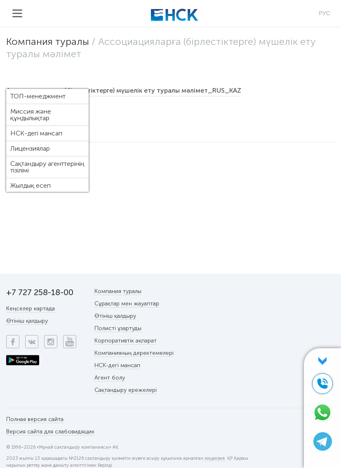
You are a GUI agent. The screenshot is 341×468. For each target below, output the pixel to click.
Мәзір (17, 13)
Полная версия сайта (34, 419)
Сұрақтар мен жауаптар (126, 303)
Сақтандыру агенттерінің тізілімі (47, 167)
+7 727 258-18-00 (39, 292)
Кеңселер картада (30, 308)
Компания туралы (47, 41)
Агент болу (109, 377)
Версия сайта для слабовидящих (50, 431)
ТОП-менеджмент (38, 96)
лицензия (215, 458)
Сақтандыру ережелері (125, 390)
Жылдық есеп (30, 185)
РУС (324, 13)
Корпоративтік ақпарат (125, 340)
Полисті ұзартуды (117, 328)
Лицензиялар (30, 148)
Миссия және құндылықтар (30, 114)
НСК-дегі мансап (36, 133)
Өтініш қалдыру (27, 320)
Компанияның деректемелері (134, 352)
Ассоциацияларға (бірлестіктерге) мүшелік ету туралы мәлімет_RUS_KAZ (123, 90)
